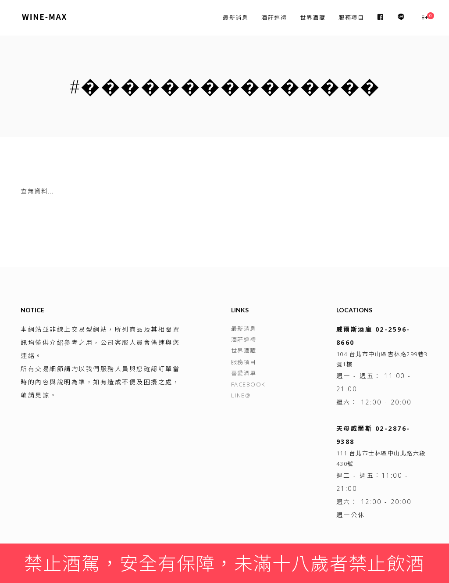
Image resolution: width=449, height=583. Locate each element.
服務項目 (351, 17)
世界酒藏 (312, 17)
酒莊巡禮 (274, 17)
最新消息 (235, 17)
